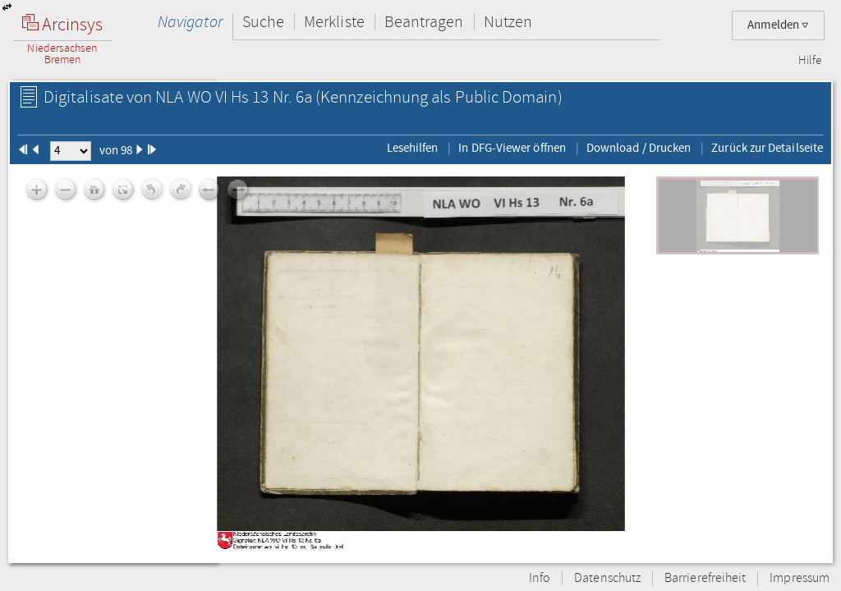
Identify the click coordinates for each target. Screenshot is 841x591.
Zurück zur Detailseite (767, 148)
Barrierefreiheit (705, 578)
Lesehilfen (413, 148)
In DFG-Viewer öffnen (512, 148)
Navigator (190, 21)
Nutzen (508, 21)
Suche (263, 21)
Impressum (800, 578)
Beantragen (424, 21)
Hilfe (809, 60)
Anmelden (778, 25)
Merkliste (334, 21)
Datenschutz (607, 578)
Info (539, 578)
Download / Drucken (638, 148)
